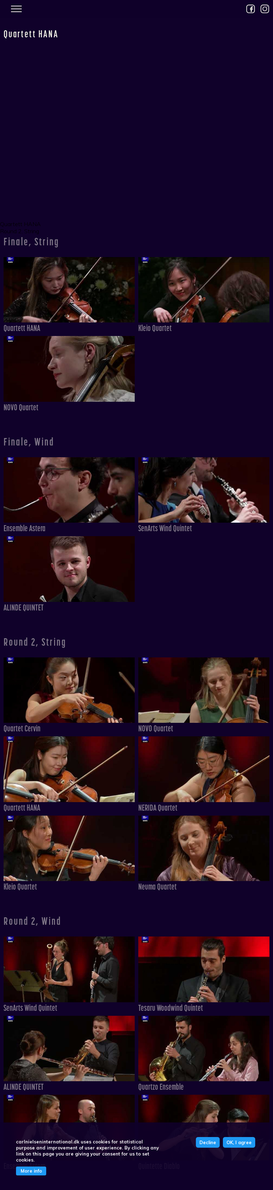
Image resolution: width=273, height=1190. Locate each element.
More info (31, 1171)
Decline (207, 1142)
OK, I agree (239, 1142)
